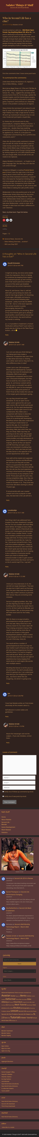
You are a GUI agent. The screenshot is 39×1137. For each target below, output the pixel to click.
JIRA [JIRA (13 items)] (30, 1002)
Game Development (8, 827)
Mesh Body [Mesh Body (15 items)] (11, 1005)
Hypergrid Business (7, 1061)
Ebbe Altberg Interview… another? (16, 242)
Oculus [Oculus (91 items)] (17, 1007)
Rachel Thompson (12, 892)
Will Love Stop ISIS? (11, 244)
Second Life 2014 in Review (23, 878)
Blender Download (7, 1031)
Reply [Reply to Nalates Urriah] (7, 500)
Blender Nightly (6, 1035)
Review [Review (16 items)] (8, 1011)
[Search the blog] (19, 960)
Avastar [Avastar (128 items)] (5, 995)
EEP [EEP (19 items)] (9, 1002)
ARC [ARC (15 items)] (30, 992)
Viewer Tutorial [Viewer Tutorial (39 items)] (27, 1018)
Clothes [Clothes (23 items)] (29, 996)
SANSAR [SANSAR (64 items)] (14, 1010)
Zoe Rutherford (11, 908)
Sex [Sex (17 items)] (32, 1014)
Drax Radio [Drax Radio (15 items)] (24, 999)
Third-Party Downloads (8, 1106)
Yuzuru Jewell (5, 1091)
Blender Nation (6, 1033)
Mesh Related (6, 830)
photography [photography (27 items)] (25, 1008)
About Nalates (6, 820)
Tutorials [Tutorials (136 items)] (15, 1017)
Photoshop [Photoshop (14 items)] (32, 1008)
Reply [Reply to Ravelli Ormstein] (6, 335)
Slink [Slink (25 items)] (6, 1018)
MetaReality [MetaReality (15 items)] (29, 1005)
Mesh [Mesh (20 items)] (7, 1005)
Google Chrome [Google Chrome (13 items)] (26, 1002)
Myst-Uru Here (5, 1048)
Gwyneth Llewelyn (6, 1074)
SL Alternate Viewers (7, 1088)
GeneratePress (32, 1134)
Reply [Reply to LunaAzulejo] (6, 566)
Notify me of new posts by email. (15, 796)
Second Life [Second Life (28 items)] (22, 1011)
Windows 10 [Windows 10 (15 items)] (14, 1020)
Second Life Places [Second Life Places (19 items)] (31, 1011)
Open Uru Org (5, 1051)
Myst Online (5, 1046)
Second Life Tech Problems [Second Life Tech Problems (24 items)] (9, 1014)
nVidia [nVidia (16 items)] (11, 1008)
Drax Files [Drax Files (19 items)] (18, 999)
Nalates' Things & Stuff (19, 5)
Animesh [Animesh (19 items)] (26, 992)
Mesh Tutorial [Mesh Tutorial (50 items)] (20, 1004)
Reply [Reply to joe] (6, 716)
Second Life (19, 239)
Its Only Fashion (6, 1079)
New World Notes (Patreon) (9, 1086)
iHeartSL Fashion (6, 1077)
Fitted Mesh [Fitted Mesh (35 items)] (18, 1002)
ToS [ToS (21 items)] (9, 1018)
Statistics (4, 832)
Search (19, 963)
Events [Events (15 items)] (11, 1002)
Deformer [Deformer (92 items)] (10, 998)
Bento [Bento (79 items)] (23, 995)
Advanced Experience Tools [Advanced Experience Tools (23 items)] (9, 992)
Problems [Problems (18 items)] (3, 1011)
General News (9, 239)
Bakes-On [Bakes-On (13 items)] (18, 996)
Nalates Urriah (11, 936)
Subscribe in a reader (8, 1127)
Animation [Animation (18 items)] (21, 992)
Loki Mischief (5, 1081)
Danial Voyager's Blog (7, 1072)
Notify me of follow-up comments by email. (19, 792)
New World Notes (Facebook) (10, 1084)
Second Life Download (8, 1104)
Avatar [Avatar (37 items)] (13, 996)
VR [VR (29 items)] (10, 1020)
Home (3, 817)
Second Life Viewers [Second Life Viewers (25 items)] (24, 1014)
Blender (4, 824)
